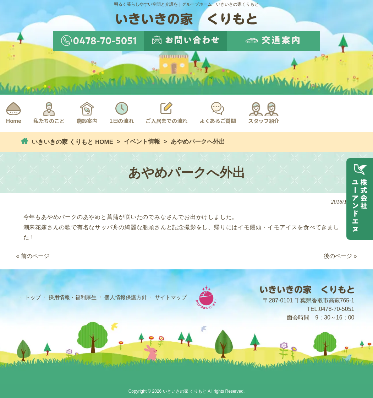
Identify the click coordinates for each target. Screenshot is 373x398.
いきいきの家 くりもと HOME (71, 142)
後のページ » (340, 256)
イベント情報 (142, 141)
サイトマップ (171, 297)
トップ (33, 297)
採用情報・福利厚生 (73, 297)
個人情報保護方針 (125, 297)
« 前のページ (32, 256)
